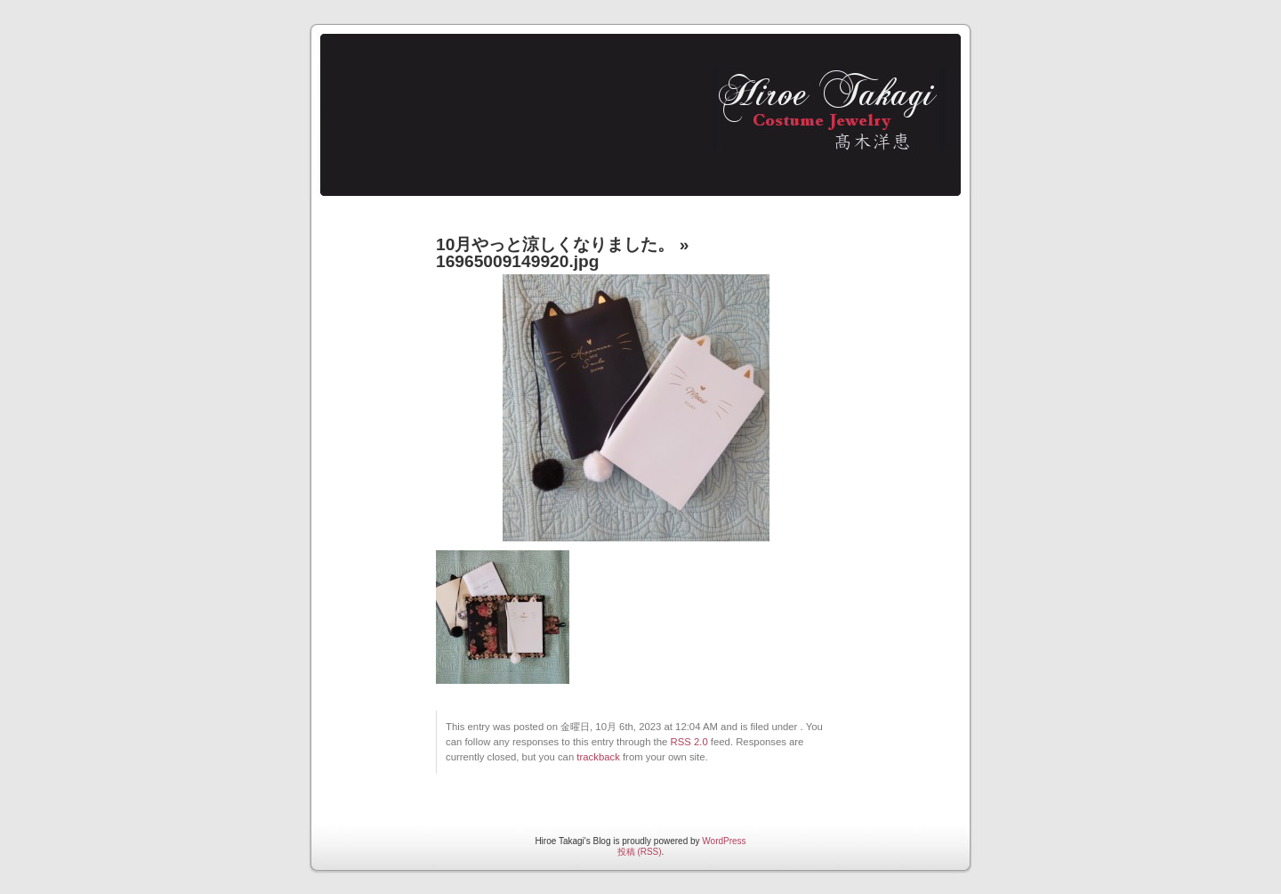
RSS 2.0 (689, 741)
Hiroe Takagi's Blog (632, 108)
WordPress (723, 841)
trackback (597, 757)
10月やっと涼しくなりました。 (555, 244)
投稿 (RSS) (639, 852)
